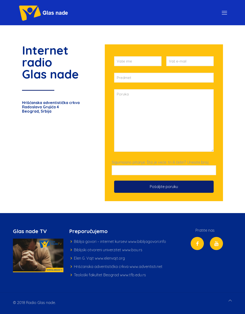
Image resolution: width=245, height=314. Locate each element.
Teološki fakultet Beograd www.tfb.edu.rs (110, 274)
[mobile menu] (224, 13)
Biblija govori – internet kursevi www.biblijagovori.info (120, 241)
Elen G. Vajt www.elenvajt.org (99, 258)
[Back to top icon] (230, 301)
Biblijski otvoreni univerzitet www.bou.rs (108, 249)
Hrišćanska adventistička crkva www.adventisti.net (118, 266)
